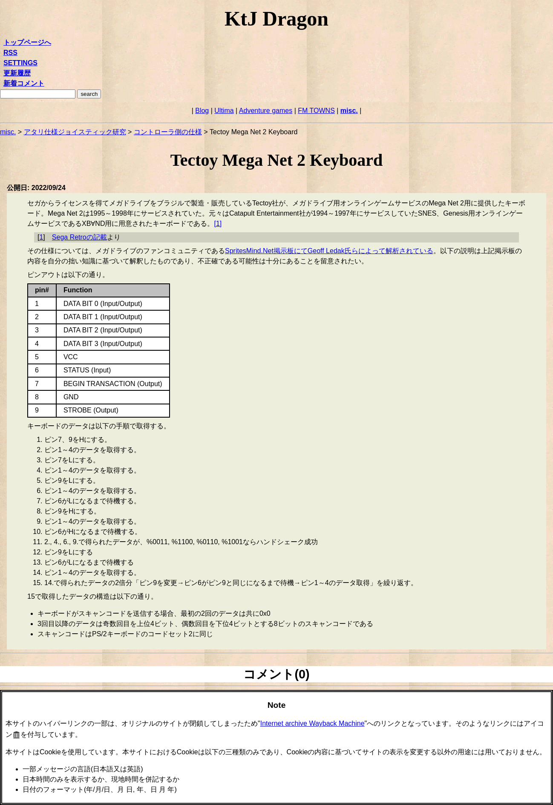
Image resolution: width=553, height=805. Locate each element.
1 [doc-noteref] (218, 223)
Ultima (223, 110)
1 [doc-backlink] (41, 237)
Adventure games (265, 110)
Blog (202, 110)
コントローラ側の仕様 (168, 132)
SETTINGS (20, 62)
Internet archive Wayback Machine (312, 723)
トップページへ (27, 42)
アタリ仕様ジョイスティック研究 (75, 132)
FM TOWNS (316, 110)
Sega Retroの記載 (79, 237)
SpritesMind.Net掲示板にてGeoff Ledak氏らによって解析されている (329, 250)
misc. (349, 110)
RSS (10, 52)
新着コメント (23, 83)
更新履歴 (17, 73)
